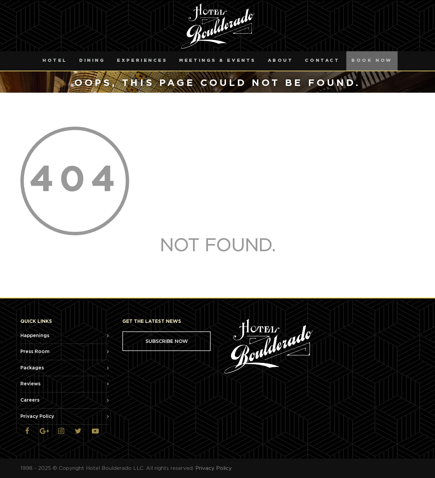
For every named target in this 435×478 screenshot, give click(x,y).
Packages (32, 368)
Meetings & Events (217, 60)
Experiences (142, 60)
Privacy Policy (37, 416)
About (280, 60)
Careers (29, 400)
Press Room (35, 351)
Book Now (371, 60)
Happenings (34, 335)
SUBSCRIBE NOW (166, 341)
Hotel (54, 60)
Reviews (30, 384)
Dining (92, 60)
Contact (322, 60)
